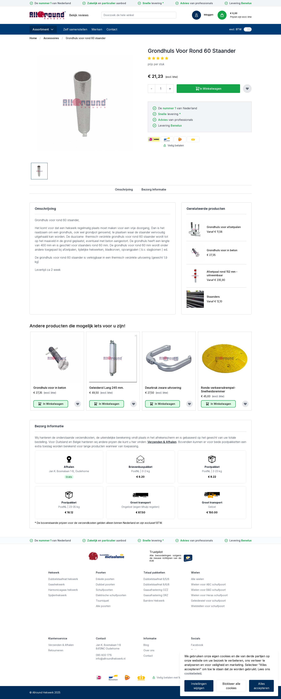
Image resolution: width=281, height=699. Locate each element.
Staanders (213, 296)
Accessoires (51, 38)
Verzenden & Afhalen (161, 442)
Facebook (197, 644)
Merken (97, 29)
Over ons (148, 650)
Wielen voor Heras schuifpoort (209, 595)
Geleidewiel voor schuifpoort (208, 600)
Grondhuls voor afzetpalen (224, 226)
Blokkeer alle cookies (231, 686)
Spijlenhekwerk (57, 595)
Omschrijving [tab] (124, 189)
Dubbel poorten (105, 584)
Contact (112, 29)
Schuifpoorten (104, 589)
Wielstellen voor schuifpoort (208, 606)
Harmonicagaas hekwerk (63, 589)
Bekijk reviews (78, 15)
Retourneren (55, 650)
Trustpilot (156, 552)
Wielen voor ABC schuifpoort (208, 584)
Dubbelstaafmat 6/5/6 (156, 579)
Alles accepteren (261, 686)
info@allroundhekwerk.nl (110, 658)
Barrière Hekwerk (154, 600)
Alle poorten (103, 606)
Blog (146, 644)
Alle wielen (197, 579)
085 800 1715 (104, 655)
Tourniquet (102, 600)
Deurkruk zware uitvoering (163, 387)
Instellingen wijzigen (199, 686)
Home (33, 38)
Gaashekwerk (56, 584)
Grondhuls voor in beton (222, 250)
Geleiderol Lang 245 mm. (106, 387)
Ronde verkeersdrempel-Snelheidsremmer (218, 389)
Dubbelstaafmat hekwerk (63, 579)
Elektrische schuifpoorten (111, 595)
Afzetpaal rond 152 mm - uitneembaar (222, 273)
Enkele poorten (105, 579)
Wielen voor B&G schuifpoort (208, 589)
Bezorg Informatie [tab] (153, 189)
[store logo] (48, 15)
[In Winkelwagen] (50, 403)
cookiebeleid (192, 673)
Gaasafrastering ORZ (155, 595)
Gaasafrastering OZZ (155, 589)
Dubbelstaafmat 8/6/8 (156, 584)
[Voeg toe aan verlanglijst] (247, 88)
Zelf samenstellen (75, 29)
